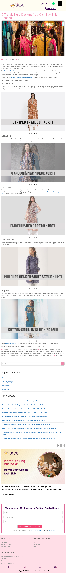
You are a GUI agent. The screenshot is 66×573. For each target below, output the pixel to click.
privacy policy (52, 530)
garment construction (17, 351)
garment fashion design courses (32, 353)
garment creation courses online (49, 351)
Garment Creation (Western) (26, 349)
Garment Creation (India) (10, 349)
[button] (50, 8)
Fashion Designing (7, 378)
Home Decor (6, 385)
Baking (13, 494)
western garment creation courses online (42, 355)
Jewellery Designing (8, 382)
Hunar (19, 59)
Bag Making (5, 389)
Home (36, 349)
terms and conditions (37, 530)
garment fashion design (16, 353)
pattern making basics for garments (21, 355)
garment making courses (48, 353)
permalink (59, 355)
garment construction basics (31, 351)
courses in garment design (47, 349)
